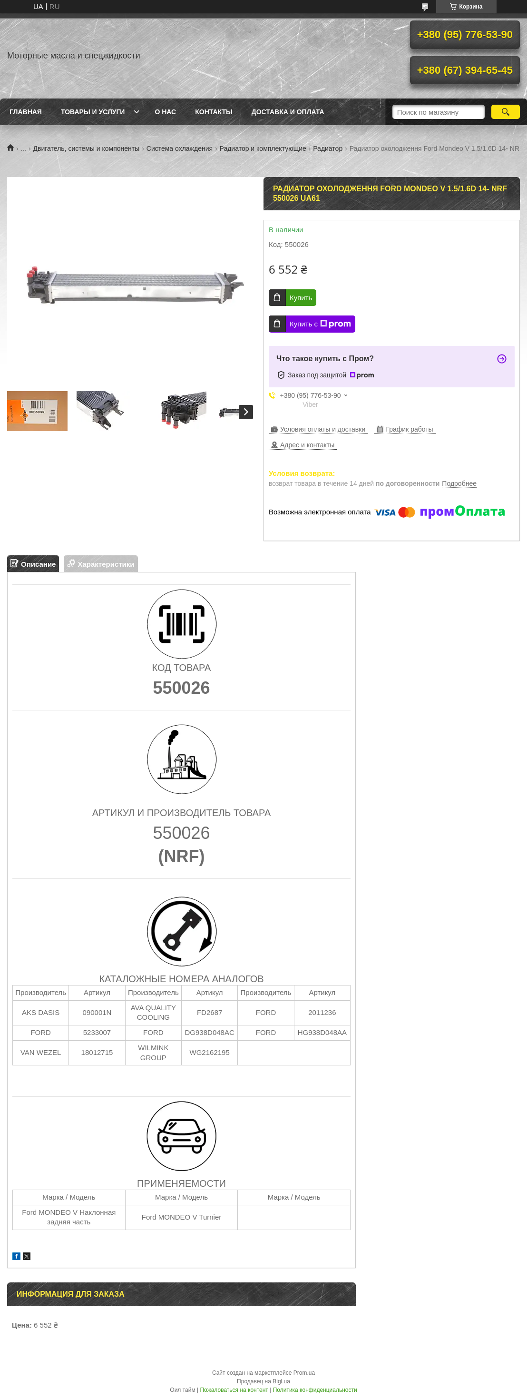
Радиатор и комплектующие (263, 148)
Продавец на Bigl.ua (263, 1381)
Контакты (213, 112)
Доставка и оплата (288, 112)
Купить (301, 298)
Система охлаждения (179, 148)
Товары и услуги (93, 112)
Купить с (320, 324)
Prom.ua (304, 1372)
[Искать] (505, 112)
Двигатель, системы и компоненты (86, 148)
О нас (165, 112)
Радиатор (327, 148)
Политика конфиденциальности (315, 1390)
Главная (26, 112)
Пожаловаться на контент (234, 1390)
